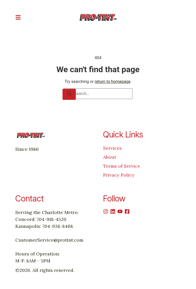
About (109, 157)
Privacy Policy (118, 175)
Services (112, 148)
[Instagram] (105, 211)
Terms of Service (121, 166)
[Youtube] (119, 211)
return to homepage (112, 81)
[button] (18, 17)
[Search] (69, 94)
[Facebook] (127, 211)
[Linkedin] (112, 211)
